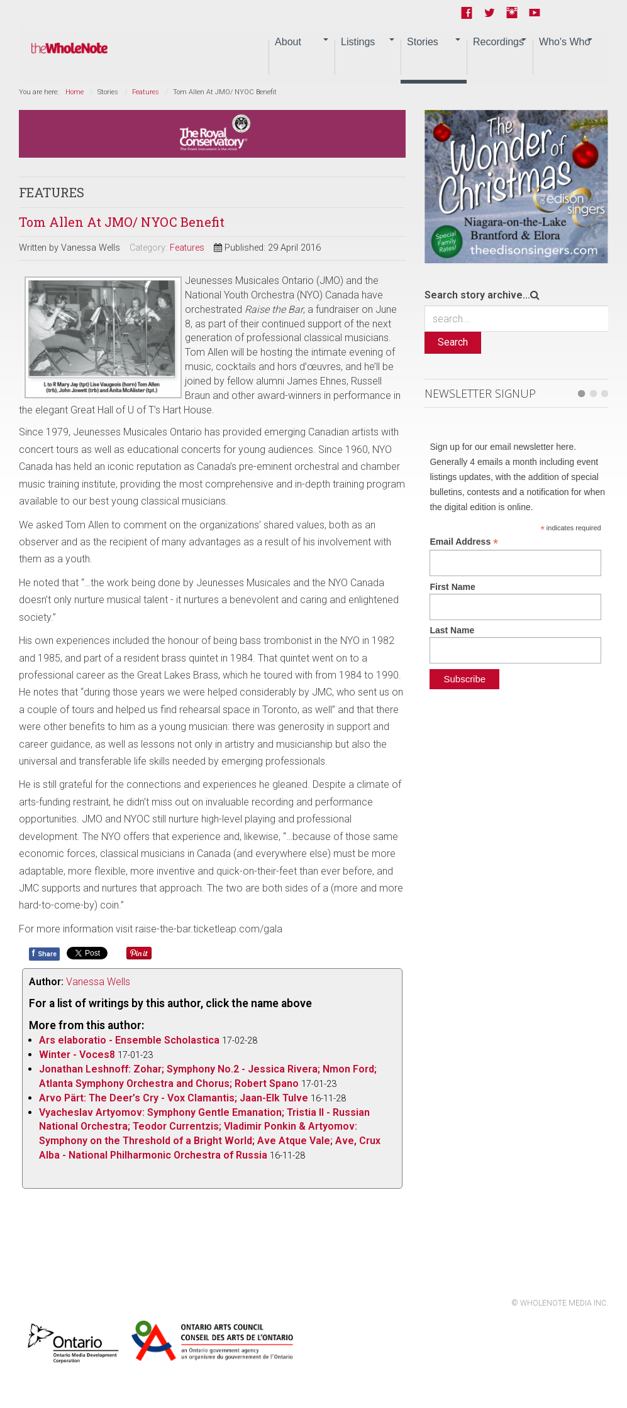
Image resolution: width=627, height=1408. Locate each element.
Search (453, 342)
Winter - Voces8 (77, 1055)
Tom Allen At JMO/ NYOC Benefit (122, 222)
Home (74, 92)
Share (44, 953)
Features (145, 92)
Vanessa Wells (98, 982)
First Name (452, 587)
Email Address (464, 542)
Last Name (452, 630)
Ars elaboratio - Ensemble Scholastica (129, 1040)
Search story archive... (477, 295)
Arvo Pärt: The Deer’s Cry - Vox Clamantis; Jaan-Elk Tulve (173, 1098)
